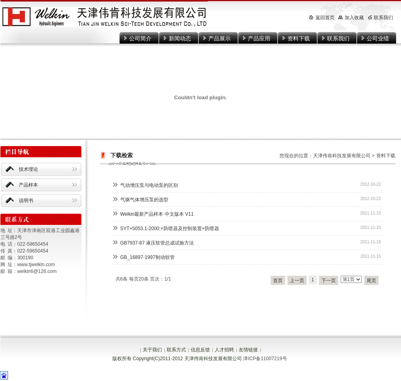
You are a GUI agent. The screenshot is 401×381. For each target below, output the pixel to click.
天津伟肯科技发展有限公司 (342, 155)
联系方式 (176, 350)
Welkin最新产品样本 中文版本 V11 (157, 214)
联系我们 (338, 38)
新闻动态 (180, 38)
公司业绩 (378, 38)
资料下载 (298, 38)
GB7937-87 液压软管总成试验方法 (157, 243)
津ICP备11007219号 (265, 358)
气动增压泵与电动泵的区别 (149, 185)
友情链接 (248, 350)
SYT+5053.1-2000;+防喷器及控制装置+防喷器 (169, 228)
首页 (278, 280)
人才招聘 (224, 350)
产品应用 (259, 38)
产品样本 (28, 185)
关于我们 (152, 350)
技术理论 (28, 169)
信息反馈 (200, 350)
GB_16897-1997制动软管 (147, 257)
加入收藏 (351, 17)
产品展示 (219, 38)
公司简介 (140, 38)
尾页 (371, 280)
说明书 (26, 200)
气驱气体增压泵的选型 (144, 200)
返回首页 (322, 17)
